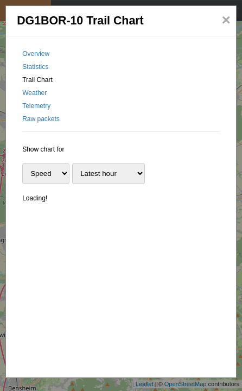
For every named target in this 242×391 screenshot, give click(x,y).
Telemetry (36, 106)
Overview (35, 54)
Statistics (35, 67)
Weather (34, 93)
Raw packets (41, 119)
